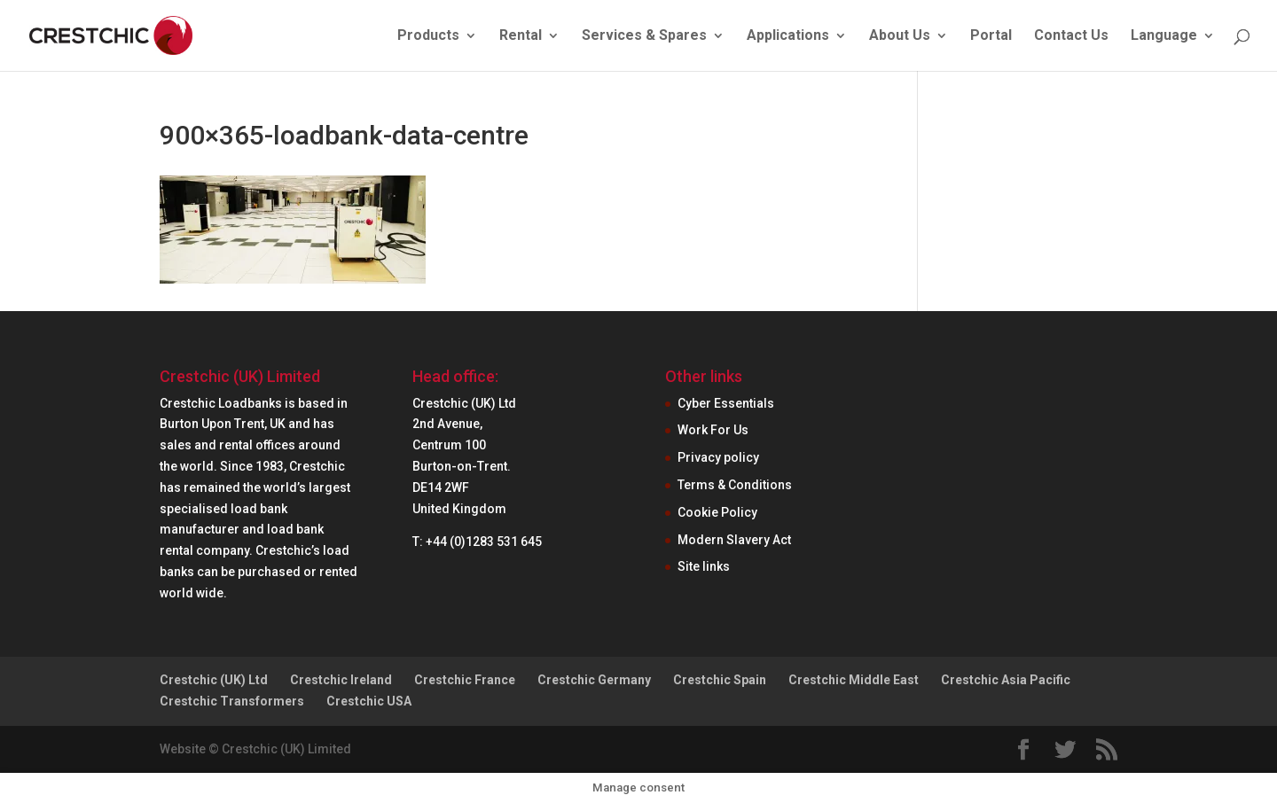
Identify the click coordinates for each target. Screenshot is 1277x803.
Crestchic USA (368, 701)
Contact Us (1071, 36)
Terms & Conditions (735, 485)
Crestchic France (464, 680)
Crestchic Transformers (232, 701)
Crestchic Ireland (341, 680)
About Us (899, 36)
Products (428, 36)
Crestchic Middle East (853, 680)
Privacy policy (718, 457)
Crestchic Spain (719, 680)
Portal (991, 36)
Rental (520, 36)
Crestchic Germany (594, 680)
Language (1164, 36)
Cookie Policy (717, 512)
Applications (788, 36)
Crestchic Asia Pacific (1005, 680)
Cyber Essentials (726, 403)
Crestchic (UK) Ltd (214, 680)
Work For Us (713, 430)
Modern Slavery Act (734, 540)
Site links (704, 566)
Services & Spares (644, 36)
